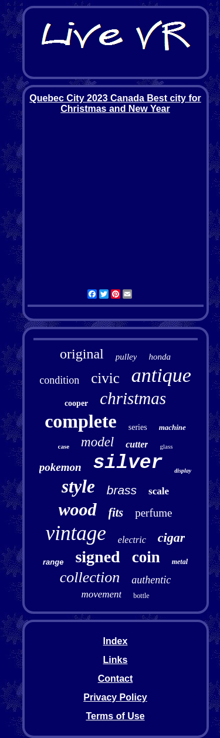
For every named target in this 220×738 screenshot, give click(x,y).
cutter (137, 444)
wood (78, 509)
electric (132, 540)
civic (105, 378)
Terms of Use (115, 716)
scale (158, 491)
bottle (141, 596)
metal (180, 562)
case (64, 446)
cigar (171, 537)
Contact (115, 679)
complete (81, 421)
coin (146, 557)
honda (159, 356)
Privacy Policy (115, 697)
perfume (153, 513)
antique (161, 375)
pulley (126, 356)
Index (115, 641)
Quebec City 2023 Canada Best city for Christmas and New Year (115, 103)
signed (97, 557)
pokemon (60, 467)
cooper (76, 403)
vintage (76, 533)
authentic (151, 580)
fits (116, 512)
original (82, 353)
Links (115, 660)
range (53, 562)
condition (59, 380)
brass (122, 490)
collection (90, 577)
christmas (133, 398)
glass (166, 446)
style (78, 486)
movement (101, 594)
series (137, 427)
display (182, 470)
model (97, 442)
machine (172, 427)
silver (128, 463)
